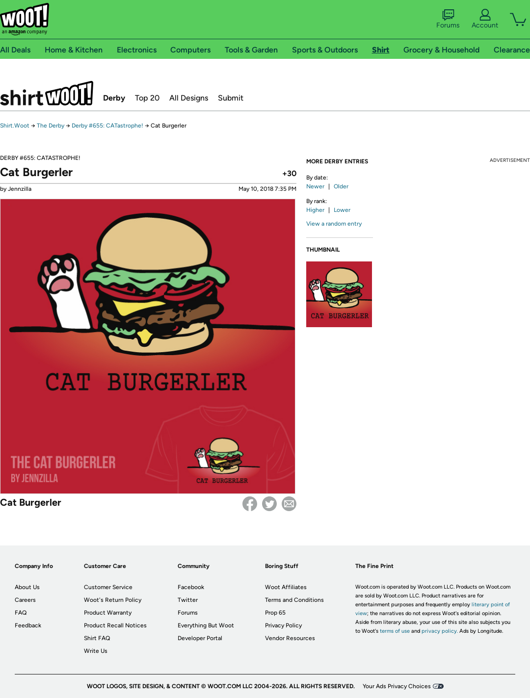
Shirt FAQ (97, 638)
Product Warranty (108, 612)
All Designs (188, 98)
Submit (230, 98)
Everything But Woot (206, 625)
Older (341, 186)
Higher (315, 210)
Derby (114, 98)
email (289, 503)
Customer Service (108, 587)
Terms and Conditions (294, 599)
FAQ (20, 612)
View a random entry (334, 223)
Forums (448, 19)
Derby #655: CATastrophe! (107, 125)
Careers (25, 599)
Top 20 (147, 98)
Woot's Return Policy (112, 599)
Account (485, 19)
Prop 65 (275, 612)
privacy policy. (440, 631)
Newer (315, 186)
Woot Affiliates (286, 587)
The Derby (50, 125)
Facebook (249, 503)
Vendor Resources (290, 638)
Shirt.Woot (46, 93)
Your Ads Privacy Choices (397, 686)
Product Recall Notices (115, 625)
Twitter (269, 503)
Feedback (28, 625)
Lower (342, 210)
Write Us (95, 650)
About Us (27, 587)
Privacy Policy (283, 625)
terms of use (395, 631)
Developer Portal (200, 638)
